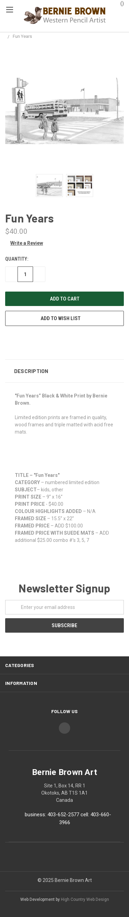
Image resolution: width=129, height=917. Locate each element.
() (119, 3)
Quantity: (16, 259)
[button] (64, 371)
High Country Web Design (85, 899)
